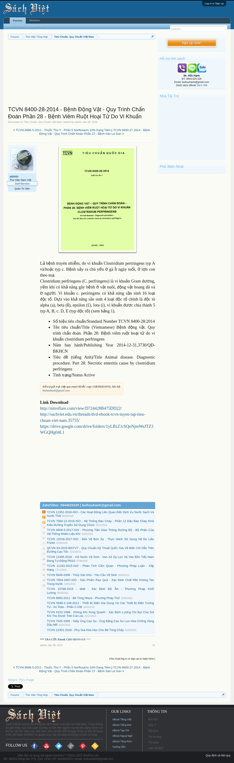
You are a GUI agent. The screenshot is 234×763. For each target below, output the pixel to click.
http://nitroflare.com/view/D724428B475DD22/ (81, 408)
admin (78, 122)
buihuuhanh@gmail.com (56, 390)
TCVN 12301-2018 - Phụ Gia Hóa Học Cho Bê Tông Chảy (85, 630)
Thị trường (154, 736)
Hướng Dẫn (118, 746)
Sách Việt (202, 85)
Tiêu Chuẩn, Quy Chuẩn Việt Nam (43, 122)
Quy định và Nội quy (218, 755)
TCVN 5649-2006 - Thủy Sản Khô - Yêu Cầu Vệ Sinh (82, 575)
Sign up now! (192, 42)
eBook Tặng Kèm (122, 741)
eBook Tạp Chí (120, 730)
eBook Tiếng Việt (121, 719)
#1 (153, 645)
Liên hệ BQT (156, 748)
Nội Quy (153, 730)
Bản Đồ (153, 719)
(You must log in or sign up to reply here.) (132, 658)
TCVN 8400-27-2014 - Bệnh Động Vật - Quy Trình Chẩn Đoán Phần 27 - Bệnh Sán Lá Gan (94, 132)
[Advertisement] (81, 74)
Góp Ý (152, 725)
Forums (17, 20)
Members (34, 20)
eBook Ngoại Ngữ (122, 735)
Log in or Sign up (214, 3)
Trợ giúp (153, 742)
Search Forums (16, 26)
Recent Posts (36, 26)
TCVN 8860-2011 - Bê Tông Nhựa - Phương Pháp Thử (83, 598)
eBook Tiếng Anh (121, 724)
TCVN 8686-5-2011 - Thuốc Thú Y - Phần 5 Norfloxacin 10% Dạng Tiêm (63, 130)
